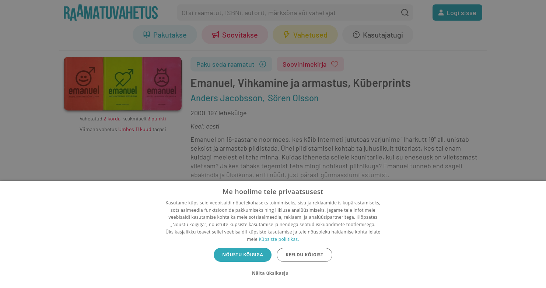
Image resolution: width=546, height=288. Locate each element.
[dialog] (273, 234)
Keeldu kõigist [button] (304, 255)
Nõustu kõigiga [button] (242, 255)
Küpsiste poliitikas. (279, 239)
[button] (273, 273)
